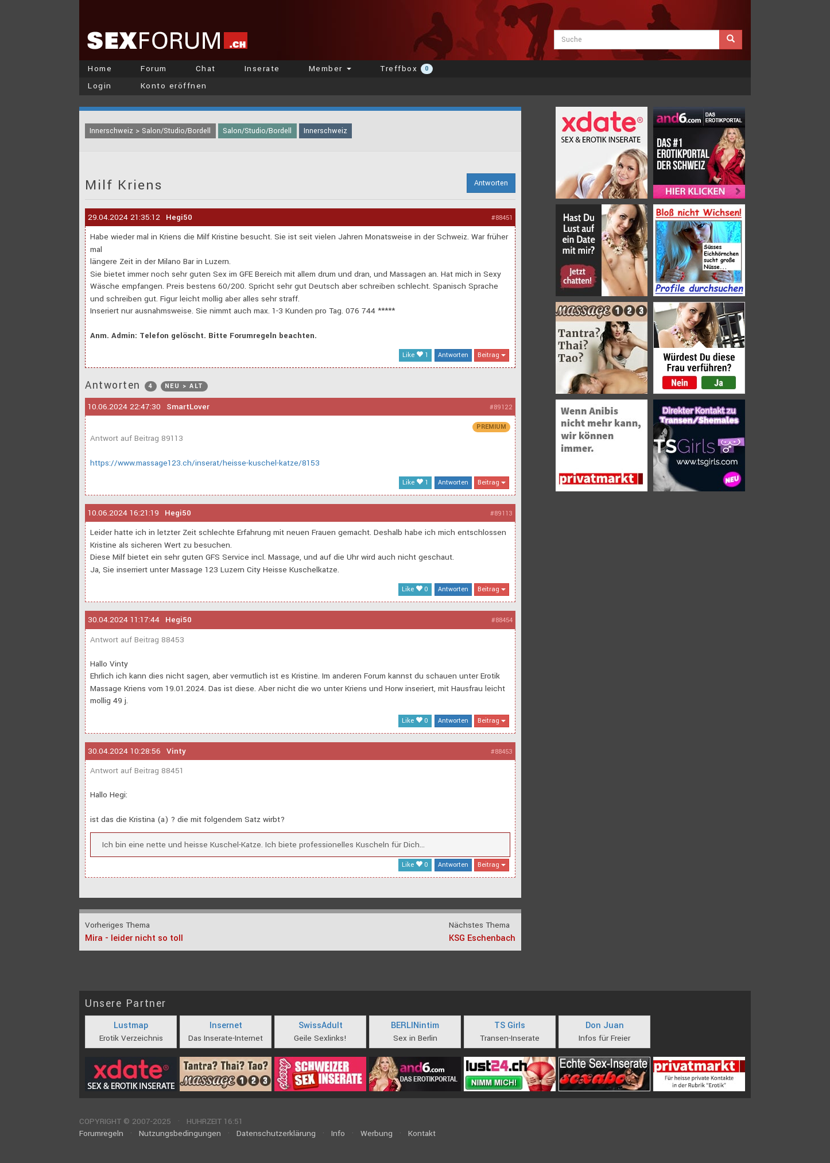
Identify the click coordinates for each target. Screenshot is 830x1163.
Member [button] (330, 68)
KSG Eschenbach (482, 938)
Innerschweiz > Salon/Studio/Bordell (150, 131)
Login (100, 85)
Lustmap (131, 1025)
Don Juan (604, 1025)
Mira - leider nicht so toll (134, 938)
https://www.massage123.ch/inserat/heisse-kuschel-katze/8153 (205, 463)
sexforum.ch (167, 40)
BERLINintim (415, 1025)
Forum (154, 68)
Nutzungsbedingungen (180, 1133)
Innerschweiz (325, 131)
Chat (206, 68)
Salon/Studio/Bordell (257, 131)
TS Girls (509, 1025)
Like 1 (415, 355)
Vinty (176, 751)
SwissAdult (320, 1025)
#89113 (501, 513)
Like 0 (415, 589)
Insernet (226, 1025)
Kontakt (422, 1133)
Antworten (491, 183)
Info (338, 1133)
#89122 (501, 407)
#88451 (502, 218)
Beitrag (492, 355)
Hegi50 (179, 217)
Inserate (262, 68)
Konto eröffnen (174, 85)
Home (100, 68)
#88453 (502, 751)
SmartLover (188, 406)
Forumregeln (101, 1133)
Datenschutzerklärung (276, 1133)
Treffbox (406, 68)
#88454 (502, 620)
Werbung (376, 1133)
